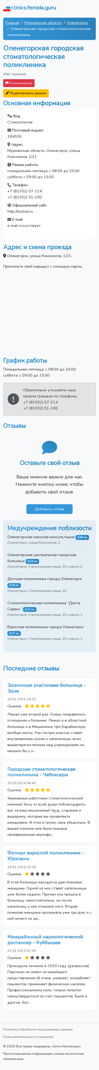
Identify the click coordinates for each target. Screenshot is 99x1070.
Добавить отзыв (49, 509)
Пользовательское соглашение (28, 1036)
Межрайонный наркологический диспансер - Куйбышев (45, 940)
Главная (12, 22)
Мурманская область (43, 22)
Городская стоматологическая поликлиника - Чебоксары (41, 772)
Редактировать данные (26, 93)
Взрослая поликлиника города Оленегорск (45, 626)
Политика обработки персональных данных (38, 1029)
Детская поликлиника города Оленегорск (44, 578)
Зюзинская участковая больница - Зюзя (46, 688)
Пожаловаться (19, 83)
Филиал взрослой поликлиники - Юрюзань (45, 856)
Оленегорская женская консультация (40, 536)
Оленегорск (77, 22)
